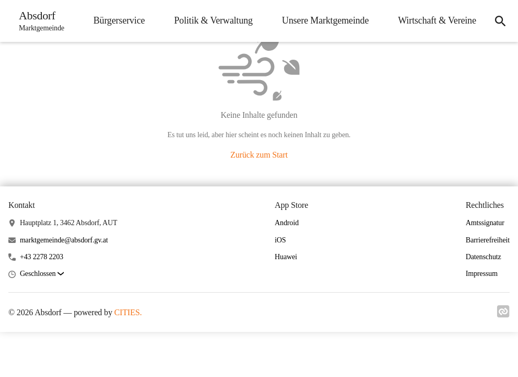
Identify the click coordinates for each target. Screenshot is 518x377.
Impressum (482, 274)
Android (287, 223)
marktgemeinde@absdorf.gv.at (64, 240)
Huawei (286, 257)
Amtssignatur (485, 223)
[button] (42, 274)
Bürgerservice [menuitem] (118, 20)
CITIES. (128, 312)
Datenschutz (483, 257)
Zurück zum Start (258, 154)
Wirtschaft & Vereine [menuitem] (437, 20)
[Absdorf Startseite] (38, 21)
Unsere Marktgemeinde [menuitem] (325, 20)
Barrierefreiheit (488, 240)
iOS (280, 240)
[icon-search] (500, 21)
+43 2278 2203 (41, 257)
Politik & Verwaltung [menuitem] (213, 20)
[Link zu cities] (503, 314)
